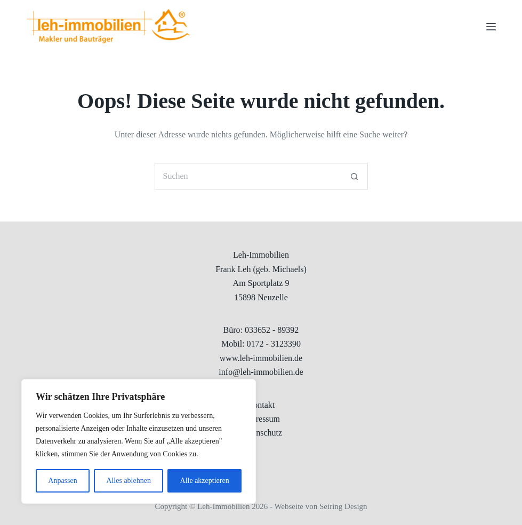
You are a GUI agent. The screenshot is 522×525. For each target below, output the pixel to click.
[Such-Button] (354, 176)
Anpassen (62, 481)
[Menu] (491, 26)
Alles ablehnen (128, 481)
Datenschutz (261, 432)
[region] (138, 441)
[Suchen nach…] (248, 176)
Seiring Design (343, 506)
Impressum (261, 418)
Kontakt (261, 404)
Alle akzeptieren (204, 481)
